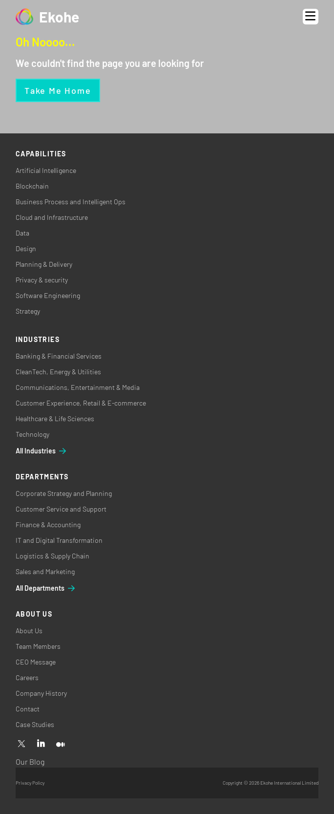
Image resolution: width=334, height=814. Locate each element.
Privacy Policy (30, 783)
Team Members (38, 646)
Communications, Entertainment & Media (78, 387)
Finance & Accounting (48, 524)
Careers (27, 677)
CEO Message (36, 662)
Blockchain (32, 186)
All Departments (46, 588)
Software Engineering (48, 295)
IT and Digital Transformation (59, 540)
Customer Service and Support (61, 509)
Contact (28, 709)
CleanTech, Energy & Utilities (58, 371)
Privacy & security (42, 280)
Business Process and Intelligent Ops (70, 201)
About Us (29, 630)
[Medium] (60, 744)
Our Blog (30, 761)
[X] (21, 744)
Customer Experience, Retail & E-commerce (81, 403)
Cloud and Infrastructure (52, 217)
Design (26, 248)
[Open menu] (310, 16)
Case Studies (35, 724)
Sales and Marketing (45, 571)
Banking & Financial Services (59, 356)
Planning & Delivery (44, 264)
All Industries (41, 451)
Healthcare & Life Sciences (55, 418)
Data (22, 233)
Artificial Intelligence (46, 170)
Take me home (57, 90)
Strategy (28, 311)
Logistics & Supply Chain (52, 556)
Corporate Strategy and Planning (64, 493)
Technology (32, 434)
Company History (41, 693)
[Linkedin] (41, 744)
